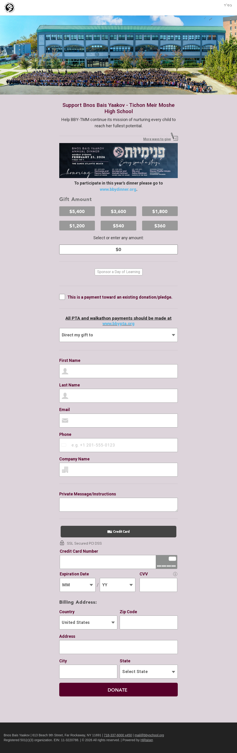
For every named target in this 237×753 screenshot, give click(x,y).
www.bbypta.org (118, 323)
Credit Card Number (79, 551)
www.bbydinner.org (118, 189)
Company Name (74, 458)
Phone (65, 434)
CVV (144, 573)
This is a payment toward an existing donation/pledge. (119, 297)
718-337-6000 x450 (118, 735)
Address (67, 636)
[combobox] (64, 445)
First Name (69, 360)
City (63, 660)
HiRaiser (146, 740)
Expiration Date (74, 573)
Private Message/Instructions (87, 493)
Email (64, 409)
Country (67, 611)
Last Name (69, 385)
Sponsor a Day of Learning (118, 272)
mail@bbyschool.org (149, 735)
